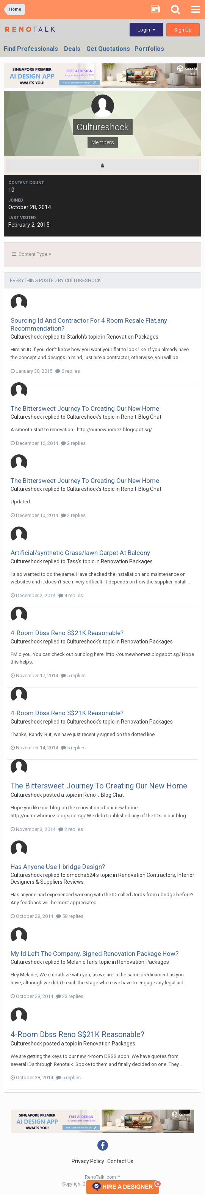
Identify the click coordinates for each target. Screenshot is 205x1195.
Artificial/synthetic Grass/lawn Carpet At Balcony (80, 553)
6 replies (67, 371)
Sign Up (183, 30)
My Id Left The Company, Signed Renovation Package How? (94, 953)
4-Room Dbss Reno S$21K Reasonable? (67, 633)
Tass (72, 561)
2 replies (73, 443)
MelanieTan (80, 962)
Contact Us (120, 1161)
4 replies (70, 595)
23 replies (69, 996)
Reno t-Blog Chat (141, 417)
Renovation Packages (132, 337)
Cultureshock (26, 337)
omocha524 (81, 875)
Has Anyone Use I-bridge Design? (58, 866)
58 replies (69, 916)
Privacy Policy (88, 1161)
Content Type (31, 254)
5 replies (73, 675)
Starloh (75, 337)
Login (146, 30)
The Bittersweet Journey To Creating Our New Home (85, 408)
